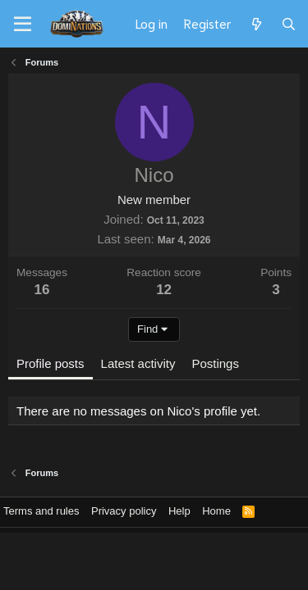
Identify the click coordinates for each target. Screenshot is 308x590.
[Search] (289, 24)
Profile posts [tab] (50, 363)
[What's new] (256, 24)
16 (42, 289)
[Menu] (22, 24)
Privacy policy (123, 511)
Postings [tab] (215, 363)
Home (216, 511)
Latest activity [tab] (138, 363)
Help (179, 511)
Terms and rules (41, 511)
